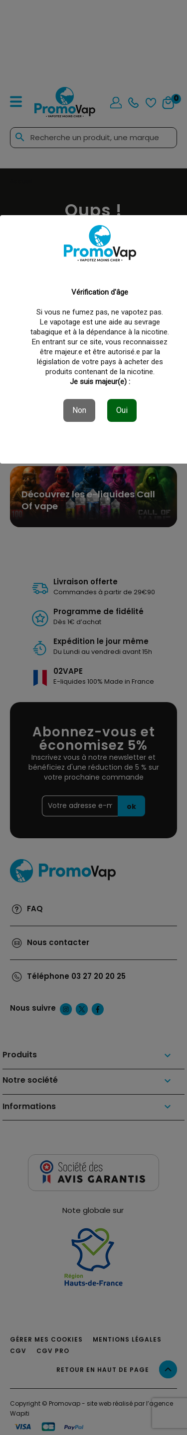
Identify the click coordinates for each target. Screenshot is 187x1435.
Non (79, 410)
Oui (122, 410)
